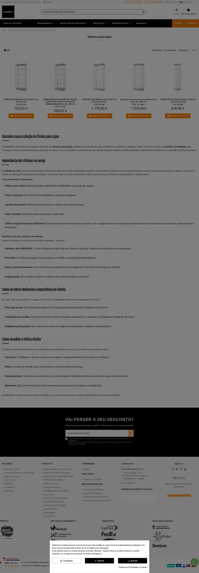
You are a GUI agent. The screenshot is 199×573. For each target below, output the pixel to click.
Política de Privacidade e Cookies (133, 567)
